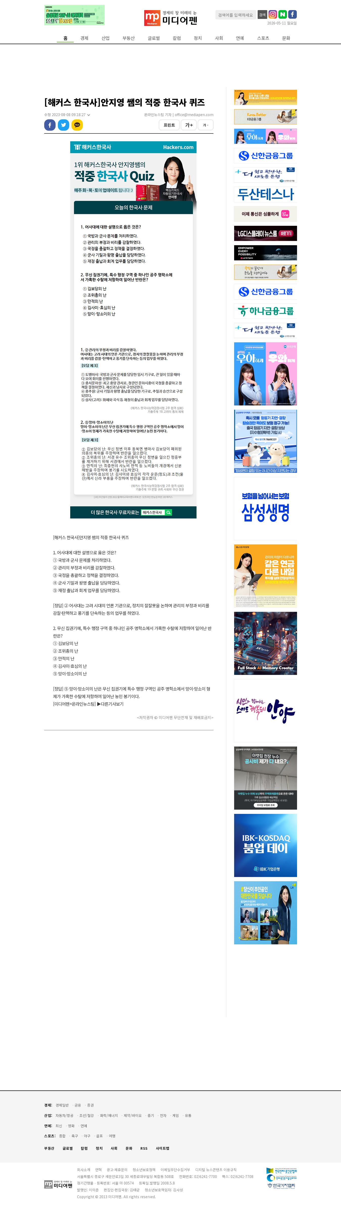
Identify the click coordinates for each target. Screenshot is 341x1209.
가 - (205, 125)
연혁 (98, 1169)
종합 (62, 1136)
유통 (188, 1115)
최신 (59, 1126)
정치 (198, 38)
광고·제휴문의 (117, 1169)
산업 (106, 38)
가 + (188, 124)
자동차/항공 (65, 1115)
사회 (219, 38)
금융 (78, 1105)
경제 (84, 38)
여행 (112, 1136)
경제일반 (62, 1105)
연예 (240, 38)
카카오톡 (77, 125)
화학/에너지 (109, 1115)
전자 (163, 1115)
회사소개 (83, 1169)
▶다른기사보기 (110, 704)
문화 (286, 38)
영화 (71, 1126)
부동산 (129, 38)
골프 (99, 1136)
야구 (87, 1136)
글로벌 (154, 38)
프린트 (169, 125)
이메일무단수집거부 (175, 1169)
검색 (262, 14)
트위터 (63, 125)
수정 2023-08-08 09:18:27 (67, 115)
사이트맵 (162, 1148)
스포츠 (263, 38)
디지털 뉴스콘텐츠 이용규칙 (216, 1169)
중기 (151, 1115)
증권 (90, 1105)
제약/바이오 (133, 1115)
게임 (175, 1115)
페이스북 (50, 125)
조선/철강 (86, 1115)
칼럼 (177, 38)
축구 (74, 1136)
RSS (144, 1148)
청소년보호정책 (144, 1169)
